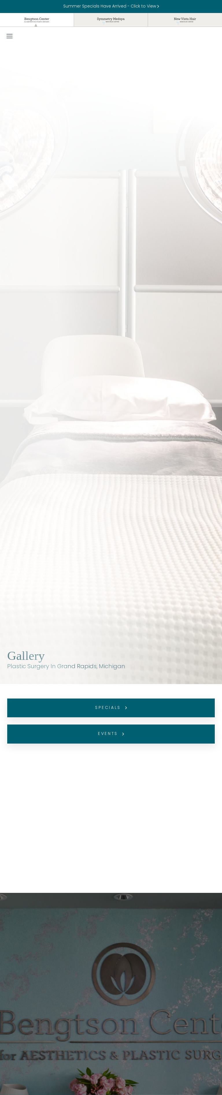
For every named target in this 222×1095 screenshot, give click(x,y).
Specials (111, 708)
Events (111, 734)
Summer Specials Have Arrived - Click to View (111, 6)
